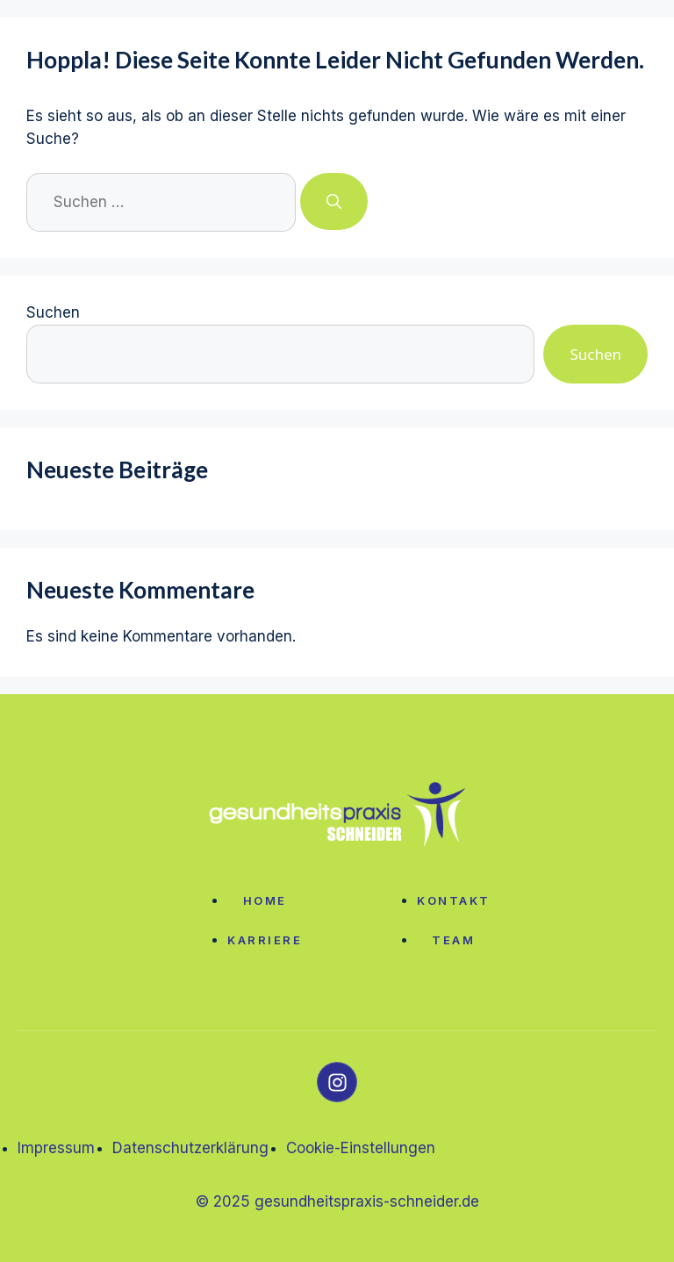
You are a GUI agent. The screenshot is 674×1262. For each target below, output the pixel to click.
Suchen (53, 312)
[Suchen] (334, 202)
